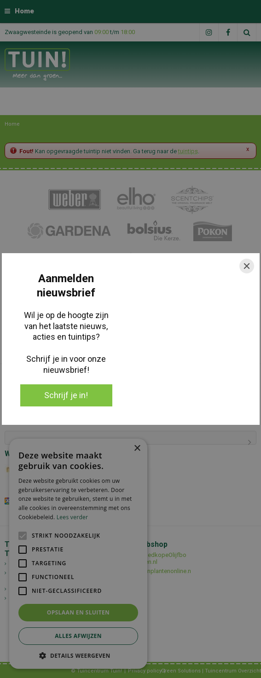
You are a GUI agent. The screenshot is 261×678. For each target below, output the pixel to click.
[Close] (246, 266)
